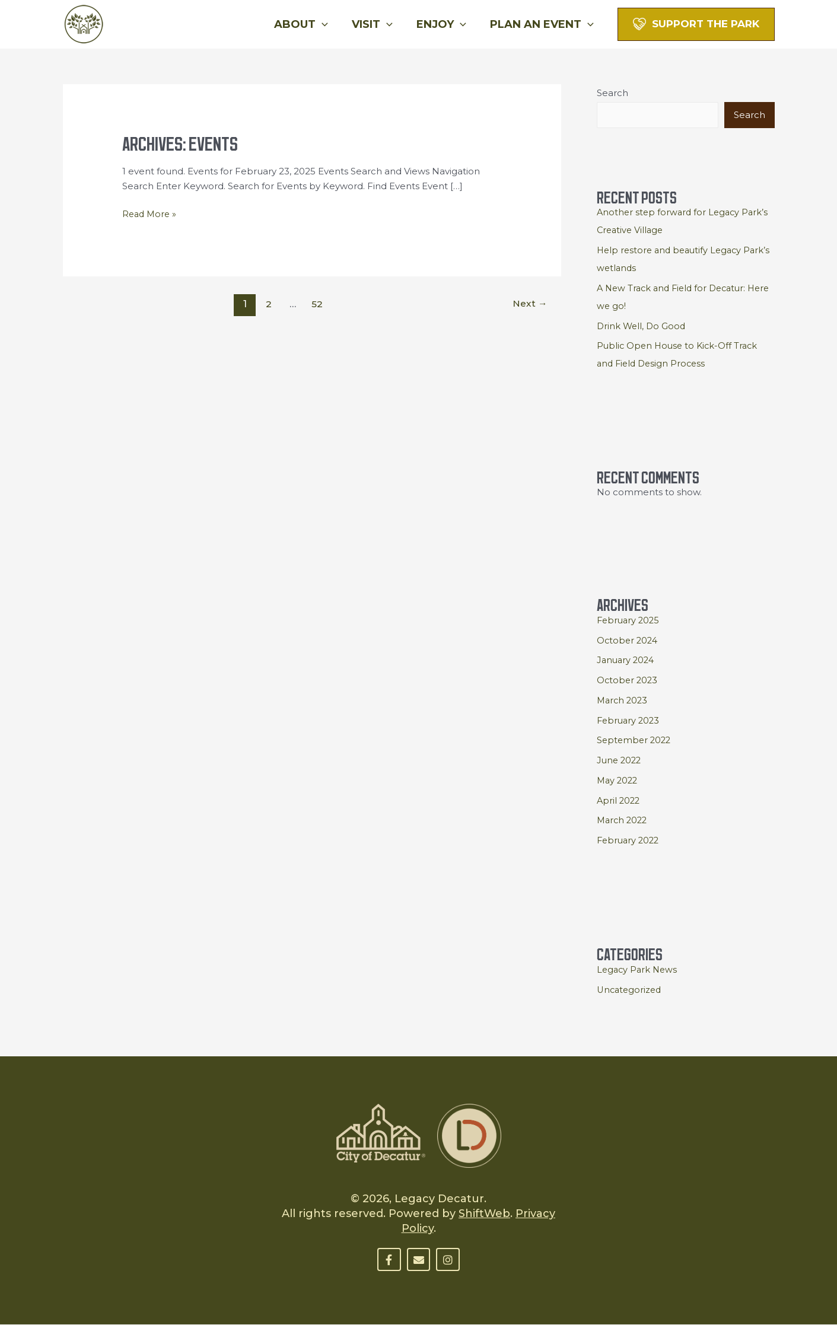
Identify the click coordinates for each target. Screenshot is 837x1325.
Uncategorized (630, 990)
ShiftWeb (484, 1214)
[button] (330, 24)
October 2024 (628, 640)
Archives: (181, 141)
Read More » (150, 212)
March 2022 (623, 820)
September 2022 (635, 740)
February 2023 (630, 721)
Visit (378, 24)
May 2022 (618, 780)
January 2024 (627, 660)
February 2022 (630, 840)
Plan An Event (543, 24)
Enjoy (445, 24)
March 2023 (623, 700)
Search (612, 92)
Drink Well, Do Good (642, 326)
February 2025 (630, 620)
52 (317, 303)
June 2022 (620, 760)
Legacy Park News (638, 970)
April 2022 (619, 801)
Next (529, 303)
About (309, 24)
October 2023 (628, 680)
